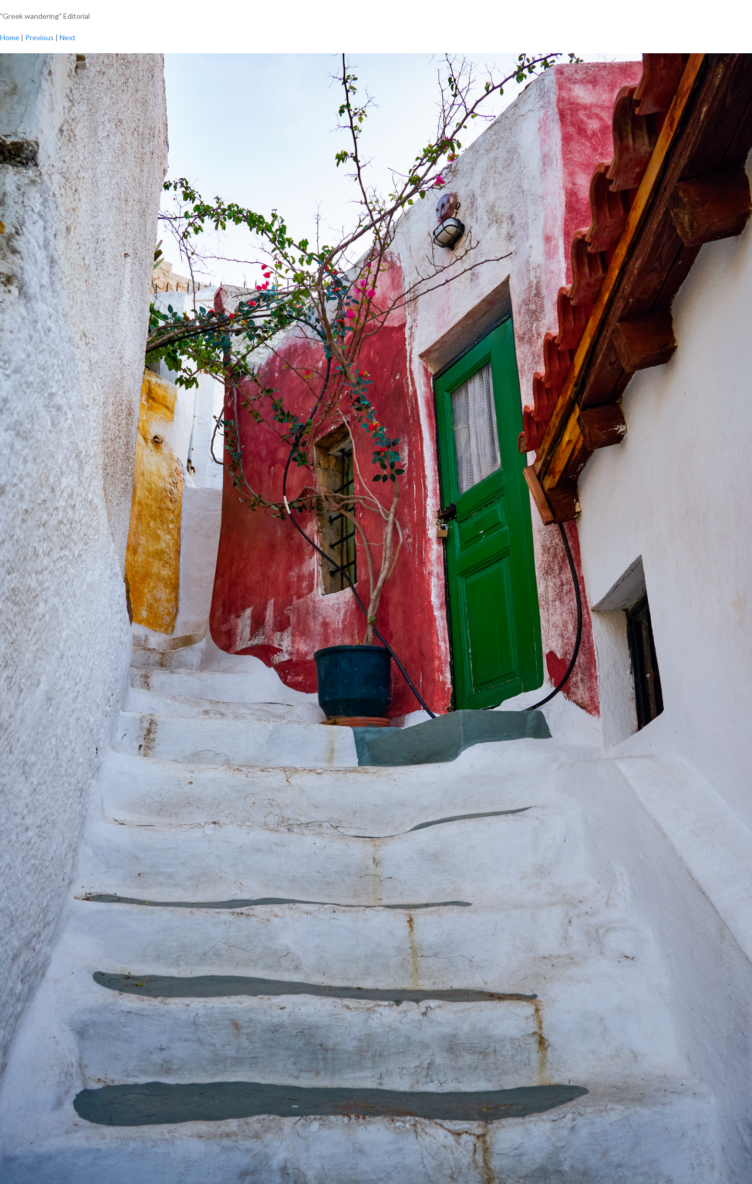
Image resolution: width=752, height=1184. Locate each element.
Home (9, 37)
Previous (39, 37)
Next (68, 37)
